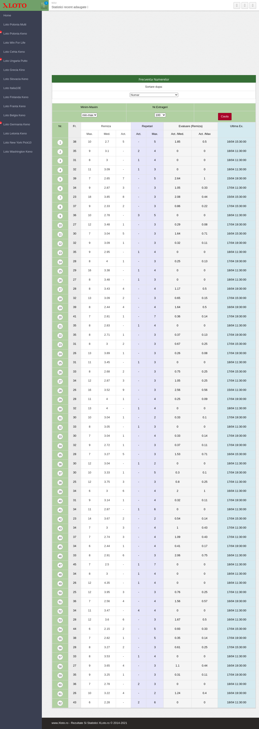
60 (60, 684)
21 (60, 326)
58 (60, 666)
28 (60, 390)
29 (60, 399)
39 (60, 491)
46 (60, 556)
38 (60, 482)
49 (60, 583)
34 (60, 446)
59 (60, 675)
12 (60, 243)
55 (60, 638)
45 (60, 547)
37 (60, 473)
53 (60, 620)
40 (60, 501)
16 (60, 280)
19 (60, 308)
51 (60, 602)
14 (60, 262)
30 (60, 409)
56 (60, 648)
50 (60, 593)
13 (60, 252)
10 (60, 225)
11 (60, 234)
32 (60, 427)
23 (60, 344)
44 (60, 537)
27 (60, 381)
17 (60, 289)
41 (60, 510)
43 (60, 528)
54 (60, 629)
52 (60, 611)
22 (60, 335)
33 (60, 436)
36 (60, 464)
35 (60, 455)
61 (60, 694)
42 (60, 519)
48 (60, 574)
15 (60, 271)
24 (60, 354)
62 (60, 703)
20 (60, 317)
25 (60, 363)
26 (60, 372)
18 (60, 299)
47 (60, 565)
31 (60, 418)
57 (60, 657)
